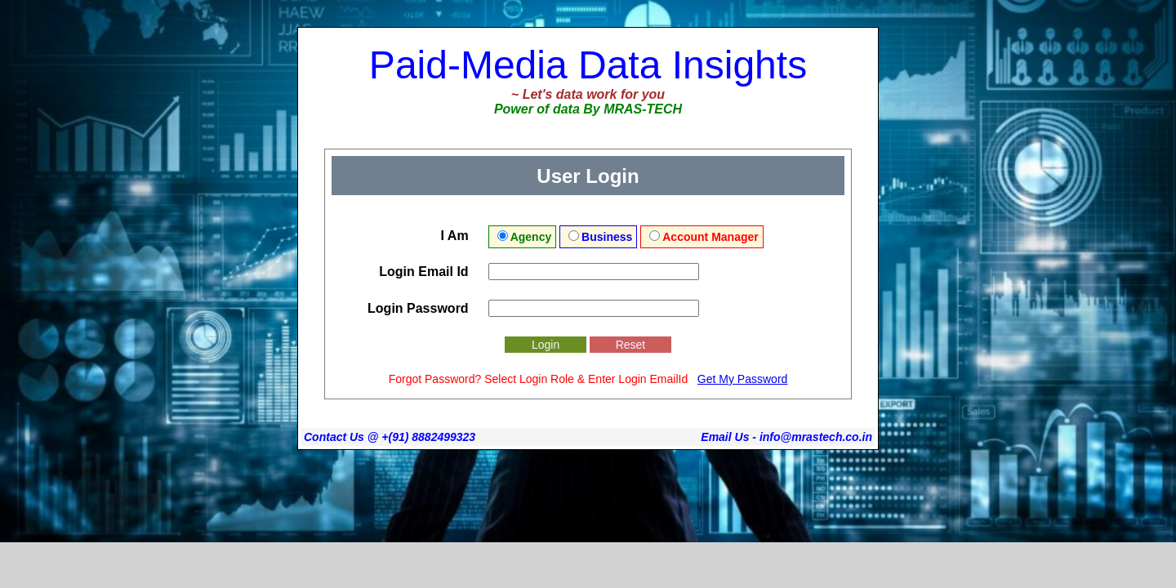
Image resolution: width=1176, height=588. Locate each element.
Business (606, 236)
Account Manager (710, 236)
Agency (531, 236)
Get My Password (742, 378)
